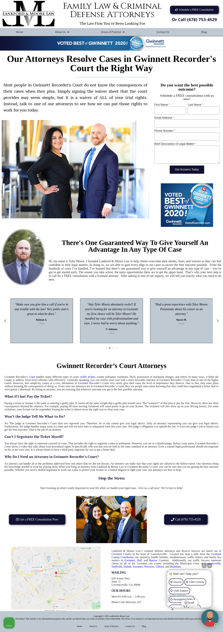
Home (19, 32)
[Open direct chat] (204, 565)
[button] (194, 10)
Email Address (163, 117)
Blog (144, 626)
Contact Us (162, 32)
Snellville (117, 566)
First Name (161, 104)
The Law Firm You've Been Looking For (112, 23)
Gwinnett (130, 560)
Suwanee (138, 566)
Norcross (149, 566)
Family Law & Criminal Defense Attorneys (112, 10)
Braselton (175, 566)
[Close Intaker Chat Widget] (209, 565)
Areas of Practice (113, 32)
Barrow (153, 560)
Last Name (194, 104)
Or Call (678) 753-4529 (194, 19)
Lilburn (160, 566)
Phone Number (163, 130)
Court (32, 376)
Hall (139, 560)
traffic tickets (87, 376)
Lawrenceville (213, 563)
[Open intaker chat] (173, 609)
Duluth (127, 566)
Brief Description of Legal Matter (174, 143)
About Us (62, 32)
